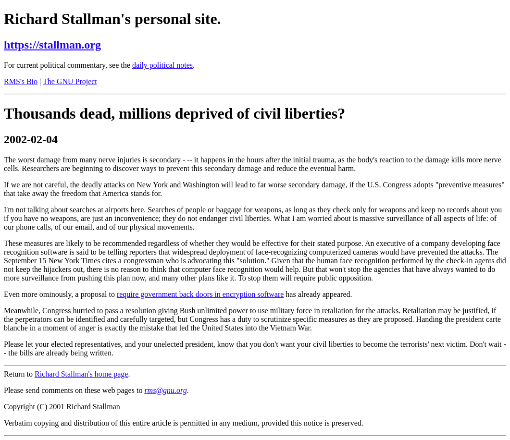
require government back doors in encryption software (200, 294)
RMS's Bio (20, 81)
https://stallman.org (52, 44)
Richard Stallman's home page (81, 374)
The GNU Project (70, 81)
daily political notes (162, 65)
